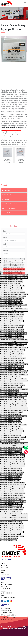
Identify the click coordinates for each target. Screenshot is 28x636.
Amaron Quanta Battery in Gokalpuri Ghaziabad (11, 468)
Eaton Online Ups (6, 213)
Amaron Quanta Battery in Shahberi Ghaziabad (10, 521)
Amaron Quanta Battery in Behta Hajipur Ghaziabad (12, 366)
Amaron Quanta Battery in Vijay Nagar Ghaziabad (11, 360)
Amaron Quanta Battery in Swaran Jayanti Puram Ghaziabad (14, 389)
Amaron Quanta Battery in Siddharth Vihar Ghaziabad (12, 464)
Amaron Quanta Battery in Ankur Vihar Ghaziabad (11, 495)
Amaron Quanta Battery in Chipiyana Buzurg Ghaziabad (12, 497)
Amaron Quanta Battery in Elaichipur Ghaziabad (11, 470)
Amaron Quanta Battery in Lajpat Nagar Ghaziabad (11, 523)
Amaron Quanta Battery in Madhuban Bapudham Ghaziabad (13, 416)
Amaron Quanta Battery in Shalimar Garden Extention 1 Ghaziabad (14, 518)
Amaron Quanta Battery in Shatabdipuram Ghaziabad (12, 536)
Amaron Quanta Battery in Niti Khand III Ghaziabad (11, 352)
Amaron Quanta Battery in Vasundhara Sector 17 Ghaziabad (14, 364)
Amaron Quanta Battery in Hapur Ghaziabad (10, 480)
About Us (4, 565)
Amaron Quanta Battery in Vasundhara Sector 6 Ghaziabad (13, 379)
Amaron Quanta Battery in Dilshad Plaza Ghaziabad (12, 472)
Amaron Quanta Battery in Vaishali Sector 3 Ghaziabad (12, 466)
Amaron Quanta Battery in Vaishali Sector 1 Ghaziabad (12, 462)
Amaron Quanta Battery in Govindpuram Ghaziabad (11, 397)
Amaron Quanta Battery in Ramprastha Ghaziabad (11, 509)
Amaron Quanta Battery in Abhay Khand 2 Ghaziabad (12, 491)
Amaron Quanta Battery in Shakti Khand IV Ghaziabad (12, 385)
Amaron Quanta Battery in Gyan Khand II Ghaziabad (12, 331)
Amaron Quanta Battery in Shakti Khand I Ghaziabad (12, 325)
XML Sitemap (5, 575)
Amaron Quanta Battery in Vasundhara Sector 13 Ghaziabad (14, 370)
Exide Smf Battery (6, 217)
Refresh (14, 298)
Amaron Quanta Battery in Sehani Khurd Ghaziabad (11, 431)
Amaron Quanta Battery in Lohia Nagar (9, 538)
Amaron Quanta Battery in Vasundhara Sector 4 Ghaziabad (13, 402)
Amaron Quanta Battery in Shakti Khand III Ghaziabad (12, 349)
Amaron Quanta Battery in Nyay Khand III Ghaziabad (12, 314)
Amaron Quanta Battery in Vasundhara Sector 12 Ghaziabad (14, 408)
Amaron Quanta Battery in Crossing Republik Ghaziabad (13, 484)
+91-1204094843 (6, 593)
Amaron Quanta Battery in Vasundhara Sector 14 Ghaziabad (14, 393)
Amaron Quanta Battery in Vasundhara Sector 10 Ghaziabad (14, 410)
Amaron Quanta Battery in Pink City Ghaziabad (10, 505)
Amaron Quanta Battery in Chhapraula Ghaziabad (11, 412)
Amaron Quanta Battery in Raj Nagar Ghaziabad (11, 356)
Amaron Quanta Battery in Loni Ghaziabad (9, 391)
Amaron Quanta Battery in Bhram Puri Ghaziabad (11, 327)
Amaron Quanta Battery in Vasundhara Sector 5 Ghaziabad (13, 343)
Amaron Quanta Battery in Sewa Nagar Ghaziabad (11, 319)
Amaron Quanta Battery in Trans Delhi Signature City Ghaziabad (14, 444)
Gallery (3, 570)
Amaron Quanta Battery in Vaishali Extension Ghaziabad (13, 358)
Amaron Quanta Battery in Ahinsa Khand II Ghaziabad (12, 487)
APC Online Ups (6, 208)
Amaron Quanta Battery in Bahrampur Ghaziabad (11, 499)
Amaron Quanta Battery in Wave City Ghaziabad (11, 422)
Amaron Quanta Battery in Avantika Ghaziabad (10, 377)
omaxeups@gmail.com (8, 597)
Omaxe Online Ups (6, 231)
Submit (14, 302)
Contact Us (4, 568)
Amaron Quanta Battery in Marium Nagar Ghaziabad (12, 312)
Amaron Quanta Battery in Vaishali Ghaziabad (10, 323)
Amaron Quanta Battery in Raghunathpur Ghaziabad (12, 439)
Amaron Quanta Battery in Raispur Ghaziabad (10, 435)
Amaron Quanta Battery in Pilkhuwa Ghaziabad (10, 449)
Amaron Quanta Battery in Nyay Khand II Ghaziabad (12, 507)
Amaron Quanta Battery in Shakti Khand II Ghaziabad (12, 362)
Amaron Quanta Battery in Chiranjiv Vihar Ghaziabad (12, 368)
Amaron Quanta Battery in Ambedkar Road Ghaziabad (12, 493)
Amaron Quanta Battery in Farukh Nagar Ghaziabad (11, 447)
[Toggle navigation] (25, 3)
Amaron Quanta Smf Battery (9, 222)
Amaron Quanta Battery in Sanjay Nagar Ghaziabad (11, 321)
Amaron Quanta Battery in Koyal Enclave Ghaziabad (12, 526)
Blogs (3, 572)
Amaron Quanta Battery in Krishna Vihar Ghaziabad (11, 383)
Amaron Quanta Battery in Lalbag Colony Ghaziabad (12, 354)
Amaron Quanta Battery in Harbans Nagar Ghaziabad (12, 345)
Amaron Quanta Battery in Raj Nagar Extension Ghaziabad (13, 404)
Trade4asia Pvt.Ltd (20, 628)
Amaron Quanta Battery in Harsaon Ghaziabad (10, 420)
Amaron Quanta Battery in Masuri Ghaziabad (10, 534)
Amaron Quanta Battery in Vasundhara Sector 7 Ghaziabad (13, 399)
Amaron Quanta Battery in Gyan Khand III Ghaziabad (12, 335)
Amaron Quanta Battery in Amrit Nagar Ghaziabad (11, 316)
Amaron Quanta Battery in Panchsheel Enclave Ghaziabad (13, 372)
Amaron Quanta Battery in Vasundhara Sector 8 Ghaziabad (13, 406)
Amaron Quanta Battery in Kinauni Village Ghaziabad (12, 528)
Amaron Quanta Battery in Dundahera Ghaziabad (11, 418)
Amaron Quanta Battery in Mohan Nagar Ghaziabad (11, 532)
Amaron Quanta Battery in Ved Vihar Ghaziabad (11, 433)
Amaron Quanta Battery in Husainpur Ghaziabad (11, 476)
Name (4, 260)
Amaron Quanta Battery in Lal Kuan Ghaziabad (10, 414)
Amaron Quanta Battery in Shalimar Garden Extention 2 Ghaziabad (14, 514)
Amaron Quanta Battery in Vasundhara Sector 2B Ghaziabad (14, 374)
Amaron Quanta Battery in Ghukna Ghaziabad (10, 306)
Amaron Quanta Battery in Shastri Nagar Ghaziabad (12, 329)
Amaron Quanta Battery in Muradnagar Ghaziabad (11, 429)
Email (4, 273)
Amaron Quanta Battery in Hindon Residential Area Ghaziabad (14, 309)
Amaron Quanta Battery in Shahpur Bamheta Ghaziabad (12, 437)
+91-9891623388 (6, 584)
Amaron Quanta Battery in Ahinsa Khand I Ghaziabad (12, 489)
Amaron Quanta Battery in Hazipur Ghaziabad (10, 478)
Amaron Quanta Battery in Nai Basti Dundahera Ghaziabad (13, 333)
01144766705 (5, 588)
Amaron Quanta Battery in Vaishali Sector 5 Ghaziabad (12, 457)
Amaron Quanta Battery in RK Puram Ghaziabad (11, 512)
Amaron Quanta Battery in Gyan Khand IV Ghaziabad (12, 337)
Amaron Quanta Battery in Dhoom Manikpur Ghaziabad (12, 482)
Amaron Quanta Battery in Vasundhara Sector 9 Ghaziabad (13, 395)
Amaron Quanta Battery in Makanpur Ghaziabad (11, 530)
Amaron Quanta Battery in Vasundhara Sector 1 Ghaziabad (13, 424)
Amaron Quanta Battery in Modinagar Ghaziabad (11, 451)
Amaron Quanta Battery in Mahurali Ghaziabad (10, 426)
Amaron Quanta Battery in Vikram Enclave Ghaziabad (12, 455)
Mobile (5, 266)
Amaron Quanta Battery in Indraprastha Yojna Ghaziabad (13, 501)
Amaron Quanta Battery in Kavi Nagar (8, 540)
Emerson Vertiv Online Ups (9, 227)
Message (5, 279)
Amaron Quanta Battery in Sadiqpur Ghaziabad (10, 387)
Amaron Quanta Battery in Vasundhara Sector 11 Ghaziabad (14, 381)
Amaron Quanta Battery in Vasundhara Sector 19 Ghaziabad (14, 347)
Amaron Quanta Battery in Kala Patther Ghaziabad (11, 503)
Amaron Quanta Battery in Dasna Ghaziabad (10, 441)
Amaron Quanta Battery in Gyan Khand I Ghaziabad (11, 474)
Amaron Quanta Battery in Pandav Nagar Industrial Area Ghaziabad (14, 340)
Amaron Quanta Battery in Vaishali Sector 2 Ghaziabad (12, 459)
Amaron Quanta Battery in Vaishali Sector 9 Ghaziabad (12, 453)
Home (3, 563)
